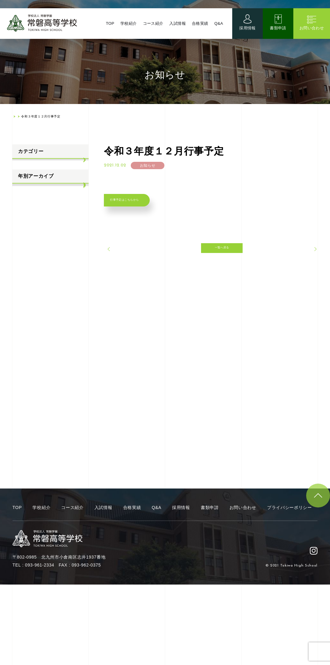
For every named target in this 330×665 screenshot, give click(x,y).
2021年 (24, 310)
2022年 (24, 295)
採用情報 (247, 35)
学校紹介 (127, 30)
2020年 (24, 325)
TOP (108, 30)
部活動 (24, 211)
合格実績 (199, 30)
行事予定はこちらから (142, 205)
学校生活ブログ (33, 196)
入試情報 (176, 30)
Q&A (218, 30)
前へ (117, 263)
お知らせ (26, 166)
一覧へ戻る (211, 263)
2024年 (24, 264)
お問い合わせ (311, 35)
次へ (304, 263)
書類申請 (278, 35)
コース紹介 (151, 30)
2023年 (24, 280)
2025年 (24, 249)
